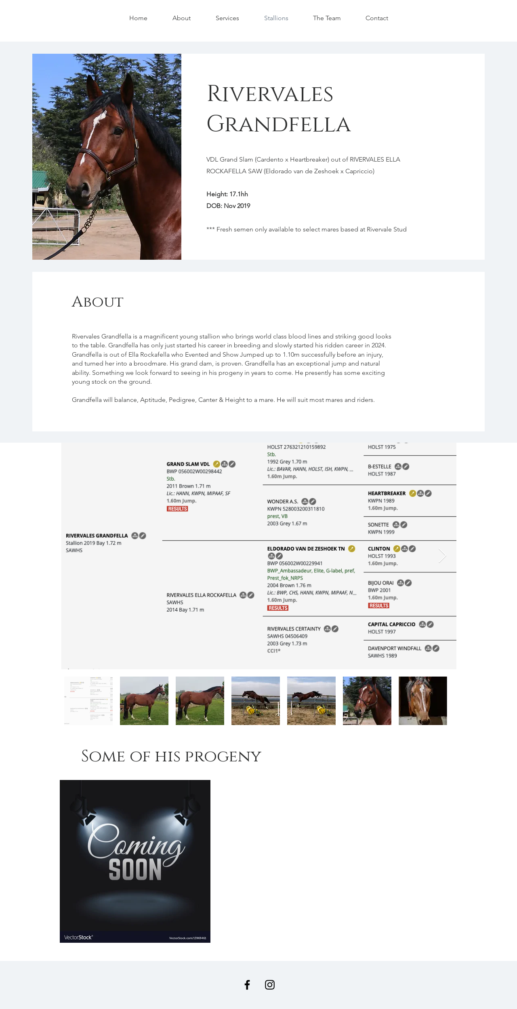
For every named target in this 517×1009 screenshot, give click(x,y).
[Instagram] (269, 984)
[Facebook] (247, 984)
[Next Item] (442, 556)
